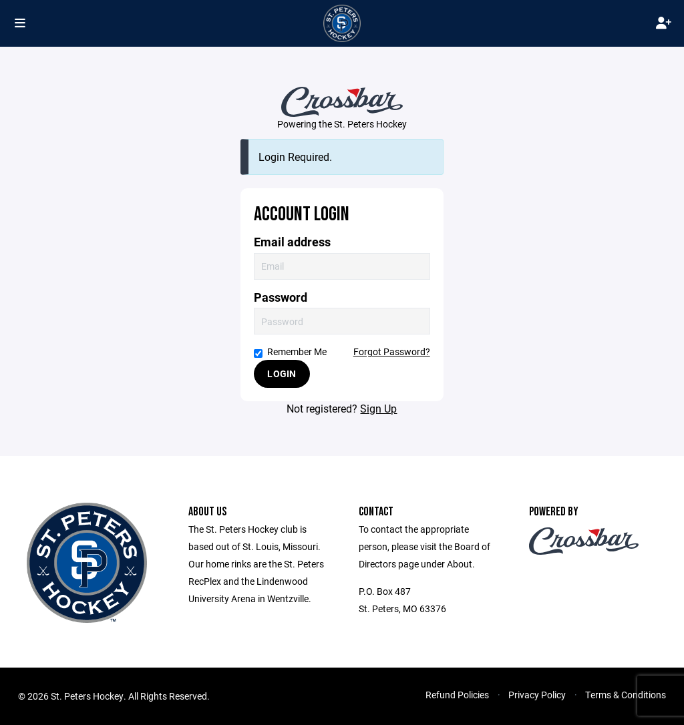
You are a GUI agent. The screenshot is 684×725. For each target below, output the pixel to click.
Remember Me (290, 351)
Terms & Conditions (625, 694)
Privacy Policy (537, 694)
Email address (292, 242)
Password (280, 297)
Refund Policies (457, 694)
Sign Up (378, 408)
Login (281, 373)
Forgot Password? (391, 351)
